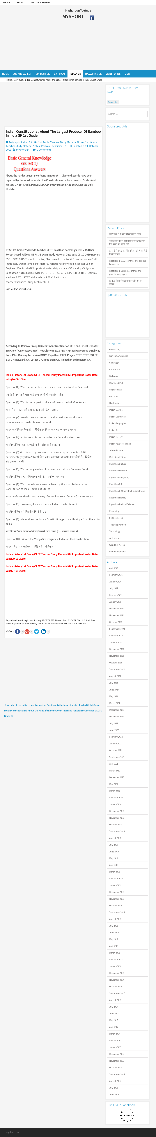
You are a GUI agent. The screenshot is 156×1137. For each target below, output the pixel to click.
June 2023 (114, 689)
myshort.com (12, 1132)
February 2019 (115, 878)
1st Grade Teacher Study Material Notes (61, 142)
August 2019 (115, 838)
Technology (114, 531)
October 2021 (115, 750)
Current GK (114, 369)
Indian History (115, 436)
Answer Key (115, 349)
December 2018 (116, 892)
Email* (122, 94)
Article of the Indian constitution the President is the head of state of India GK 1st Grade (53, 705)
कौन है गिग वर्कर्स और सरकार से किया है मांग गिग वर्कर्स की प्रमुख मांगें (127, 242)
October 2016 (115, 1067)
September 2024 (117, 628)
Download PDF (116, 382)
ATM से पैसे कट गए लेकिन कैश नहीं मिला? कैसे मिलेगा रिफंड (128, 252)
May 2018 (113, 939)
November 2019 (116, 817)
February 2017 (115, 1040)
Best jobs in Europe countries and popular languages (125, 272)
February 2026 (115, 574)
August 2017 (115, 1000)
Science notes (116, 517)
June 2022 (114, 730)
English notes (115, 389)
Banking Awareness (118, 355)
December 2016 (116, 1054)
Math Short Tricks (117, 457)
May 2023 (113, 696)
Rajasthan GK (115, 484)
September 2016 (117, 1074)
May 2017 (113, 1020)
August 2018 (115, 919)
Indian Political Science (120, 443)
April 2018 (113, 946)
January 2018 (115, 966)
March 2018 (114, 952)
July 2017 (113, 1006)
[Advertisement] (67, 46)
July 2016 (113, 1087)
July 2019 (113, 844)
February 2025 (115, 595)
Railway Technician (51, 146)
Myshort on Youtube (78, 10)
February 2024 (115, 635)
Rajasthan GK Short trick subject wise (127, 490)
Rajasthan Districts (118, 470)
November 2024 (116, 615)
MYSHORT (73, 16)
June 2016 (114, 1094)
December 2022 (116, 709)
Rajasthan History (117, 497)
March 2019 (114, 871)
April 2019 (113, 865)
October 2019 (115, 824)
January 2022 (115, 743)
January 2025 (115, 601)
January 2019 (115, 885)
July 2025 (113, 588)
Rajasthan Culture (117, 463)
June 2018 (114, 932)
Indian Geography (117, 423)
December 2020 (116, 777)
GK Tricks (113, 396)
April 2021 (113, 763)
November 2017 (116, 979)
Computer (114, 362)
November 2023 (116, 655)
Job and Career (116, 450)
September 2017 (117, 993)
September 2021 (117, 757)
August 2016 (115, 1081)
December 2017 (116, 973)
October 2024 (115, 622)
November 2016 (116, 1060)
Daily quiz (18, 79)
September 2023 (117, 669)
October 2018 (115, 905)
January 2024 (115, 642)
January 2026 (115, 581)
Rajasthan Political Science (122, 504)
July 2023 (113, 682)
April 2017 (113, 1027)
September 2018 (117, 912)
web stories (115, 538)
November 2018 (116, 898)
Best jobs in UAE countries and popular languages (127, 262)
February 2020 (115, 797)
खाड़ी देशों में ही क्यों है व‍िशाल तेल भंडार (125, 234)
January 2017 (115, 1047)
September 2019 (117, 831)
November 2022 (116, 716)
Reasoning (114, 511)
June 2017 (114, 1013)
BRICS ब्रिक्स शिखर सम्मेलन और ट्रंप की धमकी (125, 282)
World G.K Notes (117, 544)
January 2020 (115, 804)
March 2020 (114, 790)
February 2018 (115, 959)
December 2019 (116, 811)
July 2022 (113, 723)
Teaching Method (117, 524)
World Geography (117, 551)
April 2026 (113, 568)
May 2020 (113, 784)
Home (9, 79)
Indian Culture (116, 409)
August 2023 (115, 676)
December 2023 (116, 649)
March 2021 (114, 770)
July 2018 (113, 925)
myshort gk (22, 149)
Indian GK (26, 142)
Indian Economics (117, 416)
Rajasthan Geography (119, 477)
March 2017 (114, 1033)
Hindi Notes (115, 403)
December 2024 (116, 608)
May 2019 (113, 858)
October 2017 (115, 986)
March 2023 (114, 703)
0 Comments (44, 149)
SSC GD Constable (74, 146)
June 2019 (114, 851)
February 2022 (115, 736)
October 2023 (115, 662)
